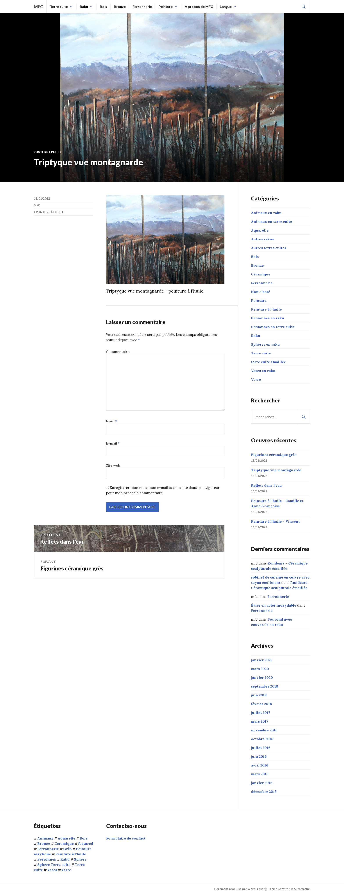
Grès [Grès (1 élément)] (67, 849)
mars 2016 (260, 774)
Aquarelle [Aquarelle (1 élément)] (66, 838)
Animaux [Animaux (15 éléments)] (45, 838)
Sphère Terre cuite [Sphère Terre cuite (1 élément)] (53, 864)
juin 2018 (259, 695)
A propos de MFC (199, 6)
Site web (113, 465)
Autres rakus (262, 239)
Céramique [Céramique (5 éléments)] (64, 843)
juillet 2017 (260, 712)
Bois (103, 6)
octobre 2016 (262, 739)
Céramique (260, 274)
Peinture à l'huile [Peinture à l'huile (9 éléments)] (70, 854)
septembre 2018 (264, 686)
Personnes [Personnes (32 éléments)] (46, 859)
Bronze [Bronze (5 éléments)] (43, 843)
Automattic (302, 889)
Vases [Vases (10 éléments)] (52, 870)
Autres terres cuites (268, 248)
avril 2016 (259, 765)
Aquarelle (260, 230)
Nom (111, 421)
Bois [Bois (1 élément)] (83, 838)
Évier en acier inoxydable (273, 605)
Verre (256, 379)
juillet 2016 (261, 747)
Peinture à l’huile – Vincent (275, 521)
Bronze (120, 6)
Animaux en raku (266, 213)
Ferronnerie (142, 6)
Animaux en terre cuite (271, 221)
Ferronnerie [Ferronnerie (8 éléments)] (48, 849)
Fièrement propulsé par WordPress (238, 889)
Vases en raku (263, 370)
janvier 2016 (261, 783)
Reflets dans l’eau (266, 485)
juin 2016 (259, 756)
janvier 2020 (262, 677)
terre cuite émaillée (268, 362)
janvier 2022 (261, 660)
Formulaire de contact (125, 838)
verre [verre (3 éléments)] (66, 870)
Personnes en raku (267, 318)
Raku (84, 6)
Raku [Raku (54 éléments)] (65, 859)
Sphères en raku (265, 344)
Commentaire (117, 351)
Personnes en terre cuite (273, 327)
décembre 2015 (264, 791)
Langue (226, 6)
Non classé (260, 291)
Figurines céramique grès (273, 454)
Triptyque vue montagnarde (276, 470)
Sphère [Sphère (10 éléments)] (80, 859)
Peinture (166, 6)
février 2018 (261, 704)
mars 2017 (259, 721)
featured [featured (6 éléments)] (85, 843)
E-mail (113, 443)
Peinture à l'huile (47, 152)
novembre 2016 (264, 730)
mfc (38, 6)
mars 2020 (260, 668)
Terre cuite (59, 6)
